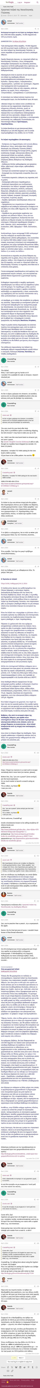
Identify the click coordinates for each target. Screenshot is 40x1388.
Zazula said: (6, 757)
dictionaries (23, 15)
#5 (38, 468)
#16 (38, 1171)
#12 (38, 856)
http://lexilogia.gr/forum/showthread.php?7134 (17, 1273)
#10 (38, 753)
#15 (38, 945)
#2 (38, 367)
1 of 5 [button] (14, 1358)
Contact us (4, 1380)
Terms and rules (15, 1380)
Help (32, 1380)
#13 (38, 901)
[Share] (35, 29)
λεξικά (30, 15)
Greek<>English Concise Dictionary (16, 442)
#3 (38, 390)
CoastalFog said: (7, 472)
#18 (38, 1243)
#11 (38, 801)
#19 (38, 1286)
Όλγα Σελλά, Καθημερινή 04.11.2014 (14, 583)
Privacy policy (25, 1380)
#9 (38, 566)
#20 (38, 1314)
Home (3, 1382)
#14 (38, 920)
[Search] (37, 2)
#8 (38, 547)
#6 (38, 499)
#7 (38, 529)
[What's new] (33, 2)
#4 (38, 411)
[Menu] (2, 2)
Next (21, 1358)
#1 (38, 29)
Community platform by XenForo (17, 1386)
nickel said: (5, 415)
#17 (38, 1199)
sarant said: (6, 860)
